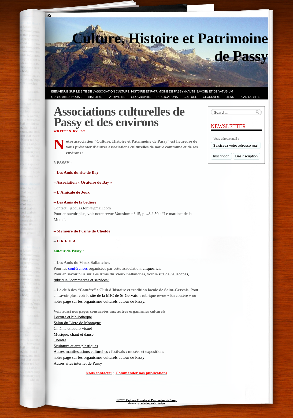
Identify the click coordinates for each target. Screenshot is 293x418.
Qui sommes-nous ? (66, 96)
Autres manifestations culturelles (81, 351)
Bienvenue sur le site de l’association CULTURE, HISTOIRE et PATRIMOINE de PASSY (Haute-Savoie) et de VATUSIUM (142, 91)
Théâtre (60, 340)
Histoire (95, 96)
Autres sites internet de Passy (78, 363)
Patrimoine (116, 96)
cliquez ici (151, 268)
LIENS (229, 96)
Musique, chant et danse (74, 334)
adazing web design (152, 403)
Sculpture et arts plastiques (76, 345)
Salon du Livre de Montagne (77, 322)
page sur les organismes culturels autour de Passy (103, 301)
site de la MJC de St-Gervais (114, 295)
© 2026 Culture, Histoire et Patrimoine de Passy (146, 400)
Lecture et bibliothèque (73, 317)
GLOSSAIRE (211, 96)
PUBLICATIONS (167, 96)
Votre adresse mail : (226, 138)
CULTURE (190, 96)
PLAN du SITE (250, 96)
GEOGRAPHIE (141, 96)
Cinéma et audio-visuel (73, 328)
